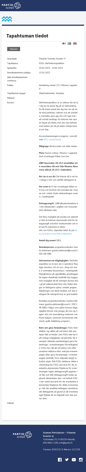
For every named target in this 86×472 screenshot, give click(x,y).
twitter (67, 463)
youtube (74, 463)
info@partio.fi (65, 442)
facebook (60, 463)
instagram (81, 463)
